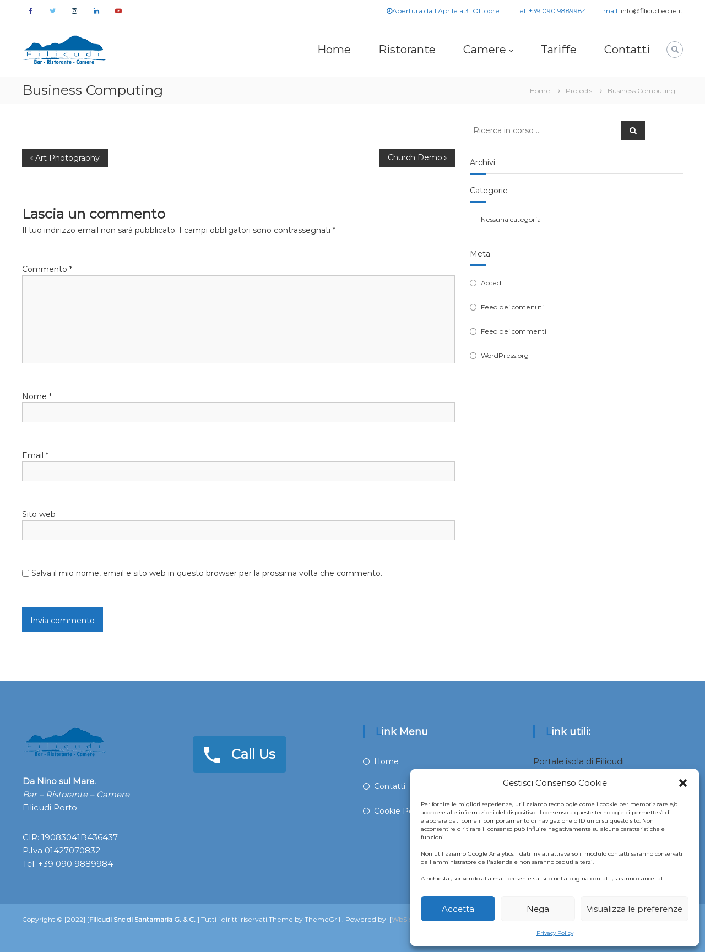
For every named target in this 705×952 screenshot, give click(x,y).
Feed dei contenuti (512, 307)
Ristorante (407, 49)
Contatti (627, 49)
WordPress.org (505, 355)
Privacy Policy (554, 933)
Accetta (458, 909)
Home (334, 49)
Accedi (492, 283)
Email (35, 455)
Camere (484, 49)
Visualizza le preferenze (634, 909)
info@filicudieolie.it (652, 11)
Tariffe (559, 49)
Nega (538, 909)
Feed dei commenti (513, 331)
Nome (37, 396)
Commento (47, 269)
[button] (682, 782)
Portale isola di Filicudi (578, 761)
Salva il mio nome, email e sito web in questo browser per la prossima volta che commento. (206, 573)
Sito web (39, 514)
